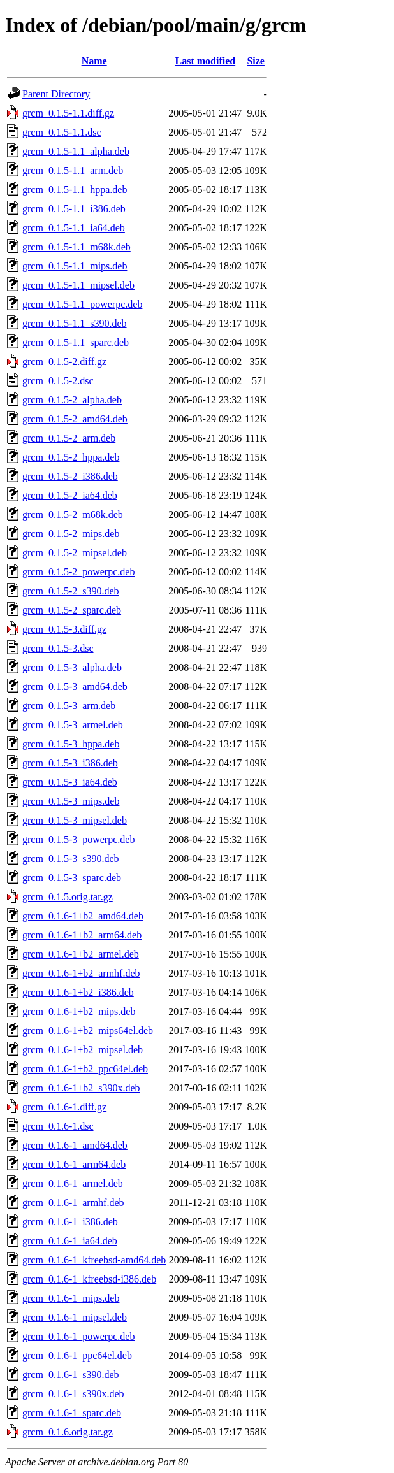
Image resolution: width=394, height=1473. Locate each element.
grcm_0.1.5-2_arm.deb (68, 438)
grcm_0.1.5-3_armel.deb (72, 724)
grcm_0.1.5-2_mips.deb (70, 533)
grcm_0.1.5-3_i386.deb (70, 763)
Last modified (205, 60)
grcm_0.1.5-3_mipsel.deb (74, 820)
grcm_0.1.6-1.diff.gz (64, 1107)
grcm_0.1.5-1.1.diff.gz (68, 113)
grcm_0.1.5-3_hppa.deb (70, 743)
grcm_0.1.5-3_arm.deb (68, 705)
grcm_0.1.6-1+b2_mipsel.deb (82, 1049)
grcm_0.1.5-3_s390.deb (70, 858)
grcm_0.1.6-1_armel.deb (72, 1183)
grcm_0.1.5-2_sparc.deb (71, 610)
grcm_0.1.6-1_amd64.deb (75, 1145)
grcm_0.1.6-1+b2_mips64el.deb (87, 1030)
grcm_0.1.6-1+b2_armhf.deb (81, 973)
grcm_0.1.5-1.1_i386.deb (74, 208)
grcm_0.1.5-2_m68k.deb (72, 514)
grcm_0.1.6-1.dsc (58, 1126)
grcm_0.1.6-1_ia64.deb (69, 1240)
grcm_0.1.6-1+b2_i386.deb (78, 992)
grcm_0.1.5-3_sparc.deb (71, 877)
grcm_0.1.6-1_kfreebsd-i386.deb (89, 1279)
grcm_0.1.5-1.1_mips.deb (74, 266)
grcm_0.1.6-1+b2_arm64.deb (82, 935)
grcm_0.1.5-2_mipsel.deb (74, 552)
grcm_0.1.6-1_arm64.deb (74, 1164)
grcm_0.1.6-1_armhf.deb (73, 1202)
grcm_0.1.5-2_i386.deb (70, 476)
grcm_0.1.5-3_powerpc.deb (78, 839)
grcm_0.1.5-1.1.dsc (61, 132)
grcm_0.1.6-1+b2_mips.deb (78, 1011)
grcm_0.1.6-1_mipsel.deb (74, 1317)
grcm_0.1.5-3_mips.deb (70, 801)
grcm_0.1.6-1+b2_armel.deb (80, 954)
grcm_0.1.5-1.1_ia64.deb (73, 227)
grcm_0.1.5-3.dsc (58, 648)
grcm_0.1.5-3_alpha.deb (72, 667)
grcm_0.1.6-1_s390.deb (70, 1374)
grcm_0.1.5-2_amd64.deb (75, 418)
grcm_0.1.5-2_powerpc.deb (78, 571)
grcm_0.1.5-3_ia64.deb (69, 782)
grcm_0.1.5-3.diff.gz (64, 629)
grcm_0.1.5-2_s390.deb (70, 591)
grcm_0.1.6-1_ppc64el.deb (77, 1355)
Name (94, 60)
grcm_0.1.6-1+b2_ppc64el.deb (85, 1068)
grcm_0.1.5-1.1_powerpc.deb (82, 304)
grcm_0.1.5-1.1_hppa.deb (74, 189)
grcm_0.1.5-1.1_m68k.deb (76, 246)
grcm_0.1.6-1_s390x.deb (73, 1393)
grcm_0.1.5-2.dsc (58, 380)
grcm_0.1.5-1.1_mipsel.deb (78, 285)
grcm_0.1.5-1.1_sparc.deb (75, 342)
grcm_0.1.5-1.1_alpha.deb (75, 151)
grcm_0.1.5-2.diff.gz (64, 361)
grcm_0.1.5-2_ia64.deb (69, 495)
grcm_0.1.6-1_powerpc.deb (78, 1336)
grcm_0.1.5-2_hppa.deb (70, 457)
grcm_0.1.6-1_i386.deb (70, 1221)
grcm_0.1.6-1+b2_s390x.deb (81, 1087)
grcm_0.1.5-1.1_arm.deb (72, 170)
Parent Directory (56, 94)
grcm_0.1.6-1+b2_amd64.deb (82, 915)
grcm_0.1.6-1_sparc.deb (71, 1412)
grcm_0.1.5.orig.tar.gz (67, 896)
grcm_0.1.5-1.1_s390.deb (74, 323)
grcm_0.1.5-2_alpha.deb (72, 399)
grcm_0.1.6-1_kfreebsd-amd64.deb (94, 1259)
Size (256, 60)
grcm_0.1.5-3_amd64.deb (75, 686)
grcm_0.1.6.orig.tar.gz (67, 1431)
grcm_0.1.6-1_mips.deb (70, 1298)
